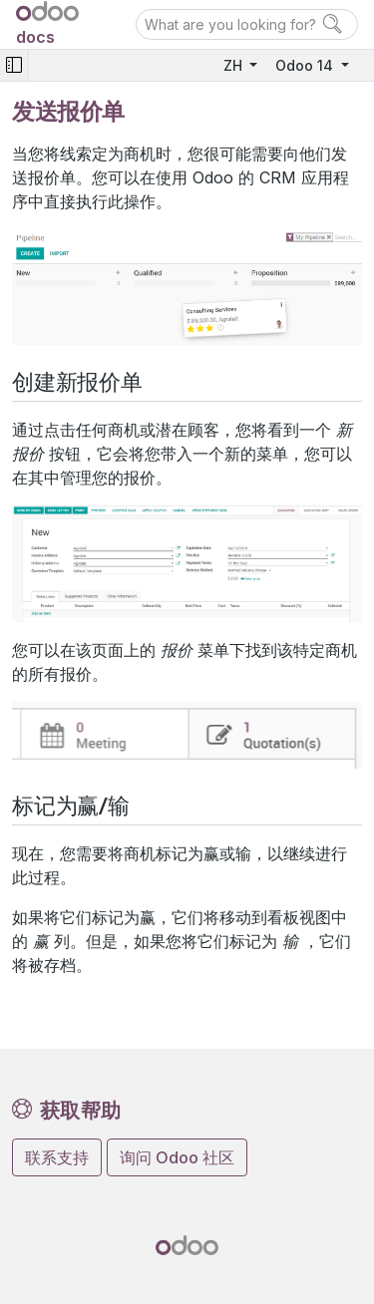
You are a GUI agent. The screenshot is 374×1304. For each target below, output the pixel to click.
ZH (234, 65)
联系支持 (57, 1157)
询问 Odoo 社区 (177, 1157)
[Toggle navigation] (14, 65)
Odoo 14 (306, 65)
